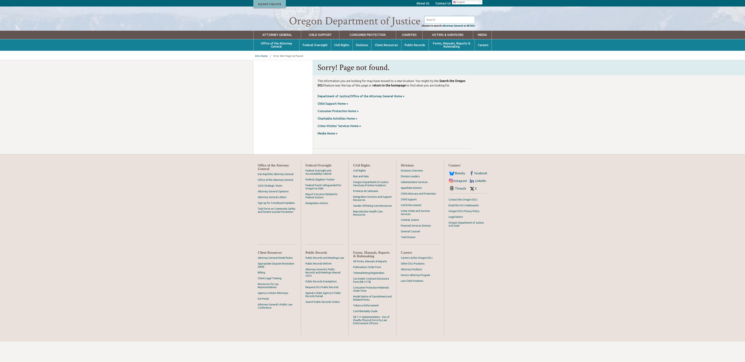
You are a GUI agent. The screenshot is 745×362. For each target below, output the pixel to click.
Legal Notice (455, 237)
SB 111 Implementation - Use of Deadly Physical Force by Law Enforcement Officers (371, 340)
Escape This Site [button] (269, 4)
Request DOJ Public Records (322, 307)
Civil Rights (341, 65)
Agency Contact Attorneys (273, 313)
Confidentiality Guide (365, 331)
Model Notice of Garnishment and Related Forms (372, 318)
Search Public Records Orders (322, 322)
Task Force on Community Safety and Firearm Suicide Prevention (276, 231)
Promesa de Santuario (365, 211)
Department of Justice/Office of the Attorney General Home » (361, 116)
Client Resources (386, 65)
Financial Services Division (416, 246)
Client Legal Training (269, 298)
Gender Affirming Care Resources (372, 226)
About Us (422, 3)
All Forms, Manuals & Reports (370, 281)
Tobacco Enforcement (366, 325)
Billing (261, 292)
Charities (409, 55)
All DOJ (469, 45)
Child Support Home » (333, 124)
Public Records (415, 65)
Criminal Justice (410, 240)
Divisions (362, 65)
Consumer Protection (368, 55)
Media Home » (327, 154)
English (459, 2)
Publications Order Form (367, 287)
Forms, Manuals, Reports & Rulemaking (451, 65)
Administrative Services (414, 202)
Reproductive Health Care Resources (368, 233)
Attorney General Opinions (273, 211)
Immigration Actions (316, 223)
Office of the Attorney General (276, 65)
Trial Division (408, 257)
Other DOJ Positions (413, 284)
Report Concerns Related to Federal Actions (321, 216)
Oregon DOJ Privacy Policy (463, 231)
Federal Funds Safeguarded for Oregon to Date (323, 207)
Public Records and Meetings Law (324, 278)
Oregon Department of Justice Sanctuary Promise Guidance (371, 204)
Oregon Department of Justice (354, 21)
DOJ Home (261, 76)
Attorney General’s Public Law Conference (275, 326)
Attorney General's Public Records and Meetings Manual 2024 (322, 293)
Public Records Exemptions (321, 301)
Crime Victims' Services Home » (339, 146)
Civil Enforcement (411, 225)
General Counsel (410, 251)
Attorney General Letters (272, 217)
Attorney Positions (411, 289)
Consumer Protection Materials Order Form (371, 310)
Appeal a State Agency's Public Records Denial (323, 315)
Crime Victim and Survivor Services (415, 233)
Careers (483, 65)
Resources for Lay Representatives (268, 306)
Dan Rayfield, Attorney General (276, 194)
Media (482, 55)
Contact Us (443, 3)
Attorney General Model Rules (275, 278)
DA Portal (263, 319)
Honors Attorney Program (415, 295)
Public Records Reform (318, 284)
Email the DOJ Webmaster (463, 225)
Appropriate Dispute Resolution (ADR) (276, 286)
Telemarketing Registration (368, 293)
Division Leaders (410, 196)
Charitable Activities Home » (337, 139)
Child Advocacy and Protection (418, 214)
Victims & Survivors (448, 55)
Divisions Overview (412, 191)
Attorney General (448, 45)
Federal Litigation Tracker (320, 199)
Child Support (320, 55)
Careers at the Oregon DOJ (416, 278)
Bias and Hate (361, 196)
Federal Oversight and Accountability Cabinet (318, 193)
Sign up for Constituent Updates (276, 223)
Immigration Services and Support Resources (372, 219)
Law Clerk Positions (412, 301)
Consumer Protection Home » (338, 131)
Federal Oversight (315, 65)
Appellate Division (411, 208)
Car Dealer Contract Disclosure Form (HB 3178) (371, 301)
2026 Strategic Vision (270, 206)
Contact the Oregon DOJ (462, 220)
